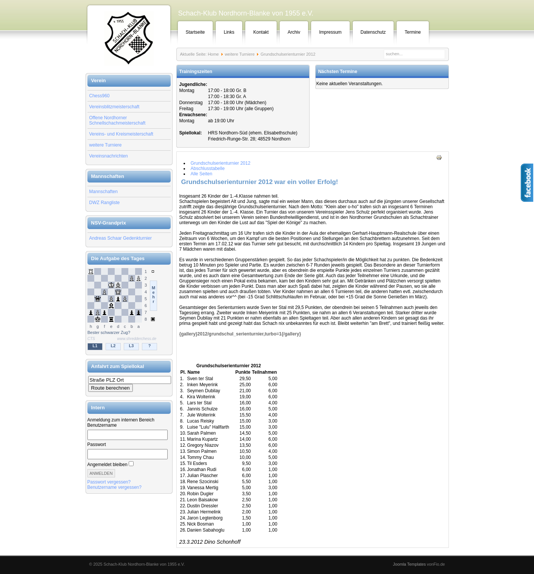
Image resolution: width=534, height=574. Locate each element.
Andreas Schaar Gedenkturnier (120, 238)
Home (213, 54)
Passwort (96, 444)
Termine (413, 32)
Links (229, 32)
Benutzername (102, 425)
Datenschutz (373, 32)
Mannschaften (103, 191)
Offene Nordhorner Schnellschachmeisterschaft (117, 120)
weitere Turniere (105, 145)
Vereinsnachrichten (108, 156)
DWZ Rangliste (104, 202)
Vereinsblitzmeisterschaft (114, 106)
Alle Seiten (201, 173)
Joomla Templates (409, 564)
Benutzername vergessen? (114, 487)
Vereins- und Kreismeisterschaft (121, 134)
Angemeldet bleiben (107, 464)
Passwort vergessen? (109, 482)
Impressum (330, 32)
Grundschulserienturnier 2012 (221, 163)
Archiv (294, 32)
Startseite (195, 32)
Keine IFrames (129, 309)
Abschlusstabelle (208, 168)
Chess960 (99, 95)
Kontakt (261, 32)
